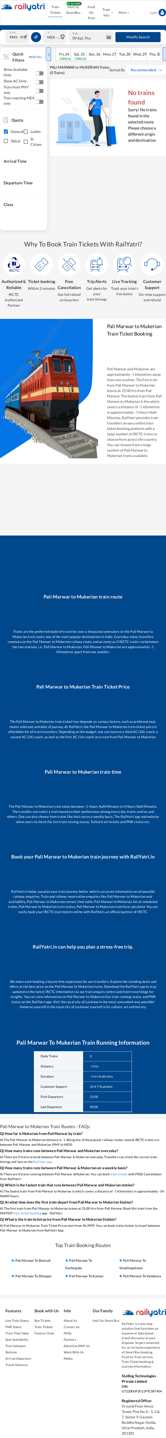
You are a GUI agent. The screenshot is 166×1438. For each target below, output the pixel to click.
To (48, 32)
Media (68, 1358)
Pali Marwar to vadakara (142, 1276)
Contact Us (71, 1327)
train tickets (119, 1174)
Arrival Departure (18, 1358)
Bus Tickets (43, 1320)
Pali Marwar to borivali (33, 1260)
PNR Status (13, 1327)
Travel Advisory (16, 1365)
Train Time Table (17, 1333)
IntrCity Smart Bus (106, 1320)
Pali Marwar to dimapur (33, 1276)
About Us (70, 1320)
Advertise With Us (77, 1346)
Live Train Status (17, 1320)
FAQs (68, 1333)
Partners (70, 1339)
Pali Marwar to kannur (86, 1276)
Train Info (108, 12)
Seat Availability (16, 1339)
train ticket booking (27, 1213)
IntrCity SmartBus (73, 10)
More (124, 12)
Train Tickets (55, 10)
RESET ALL (35, 57)
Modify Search (138, 37)
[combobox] (18, 37)
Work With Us (74, 1352)
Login (158, 12)
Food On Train (91, 12)
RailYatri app (42, 1162)
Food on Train (44, 1333)
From (13, 32)
